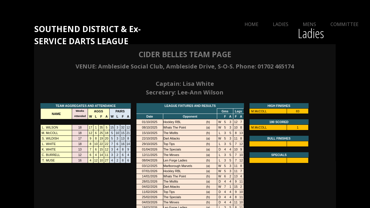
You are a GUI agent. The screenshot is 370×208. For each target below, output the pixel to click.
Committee (344, 24)
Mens (309, 24)
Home (251, 24)
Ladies (280, 24)
